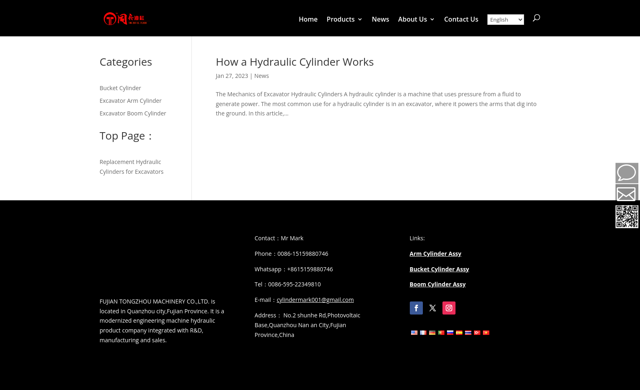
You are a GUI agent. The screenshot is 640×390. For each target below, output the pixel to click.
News (380, 20)
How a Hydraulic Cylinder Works (295, 61)
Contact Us (461, 20)
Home (308, 20)
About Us (412, 20)
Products (341, 20)
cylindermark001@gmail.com (315, 300)
